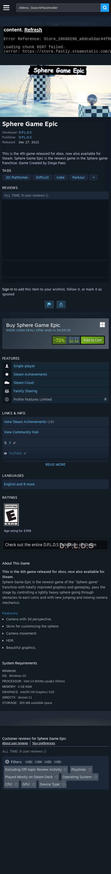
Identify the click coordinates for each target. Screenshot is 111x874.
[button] (55, 198)
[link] (66, 343)
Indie (60, 180)
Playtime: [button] (78, 772)
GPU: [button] (26, 787)
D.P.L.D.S (25, 135)
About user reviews (15, 746)
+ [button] (94, 180)
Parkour (78, 180)
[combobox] (58, 7)
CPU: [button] (9, 787)
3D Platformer (17, 180)
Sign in (7, 292)
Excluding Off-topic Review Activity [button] (33, 772)
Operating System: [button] (77, 780)
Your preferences (43, 746)
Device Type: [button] (50, 787)
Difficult (42, 180)
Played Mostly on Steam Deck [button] (29, 780)
